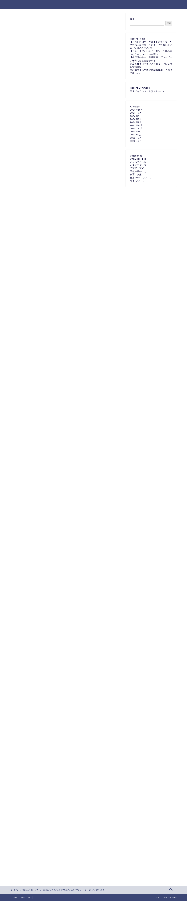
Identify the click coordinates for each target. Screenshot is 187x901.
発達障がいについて (23, 19)
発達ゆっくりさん (41, 786)
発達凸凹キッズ (57, 786)
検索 (132, 19)
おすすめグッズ (138, 165)
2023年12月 (136, 125)
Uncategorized (138, 159)
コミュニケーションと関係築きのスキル (52, 135)
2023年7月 (136, 141)
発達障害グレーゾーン (86, 786)
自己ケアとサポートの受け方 (46, 147)
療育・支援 (136, 174)
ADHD (19, 786)
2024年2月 (136, 119)
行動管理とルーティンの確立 (46, 141)
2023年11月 (136, 128)
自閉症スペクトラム (105, 786)
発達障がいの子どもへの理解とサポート (52, 130)
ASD (28, 786)
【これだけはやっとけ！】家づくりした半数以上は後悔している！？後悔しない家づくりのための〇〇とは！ (151, 45)
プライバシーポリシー (21, 897)
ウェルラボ (18, 4)
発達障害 (71, 786)
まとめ (34, 153)
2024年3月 (136, 116)
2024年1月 (136, 122)
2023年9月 (136, 134)
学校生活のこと (138, 171)
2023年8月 (136, 138)
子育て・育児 (137, 168)
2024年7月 (136, 113)
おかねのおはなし (139, 162)
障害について (137, 180)
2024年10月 (136, 109)
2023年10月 (136, 131)
